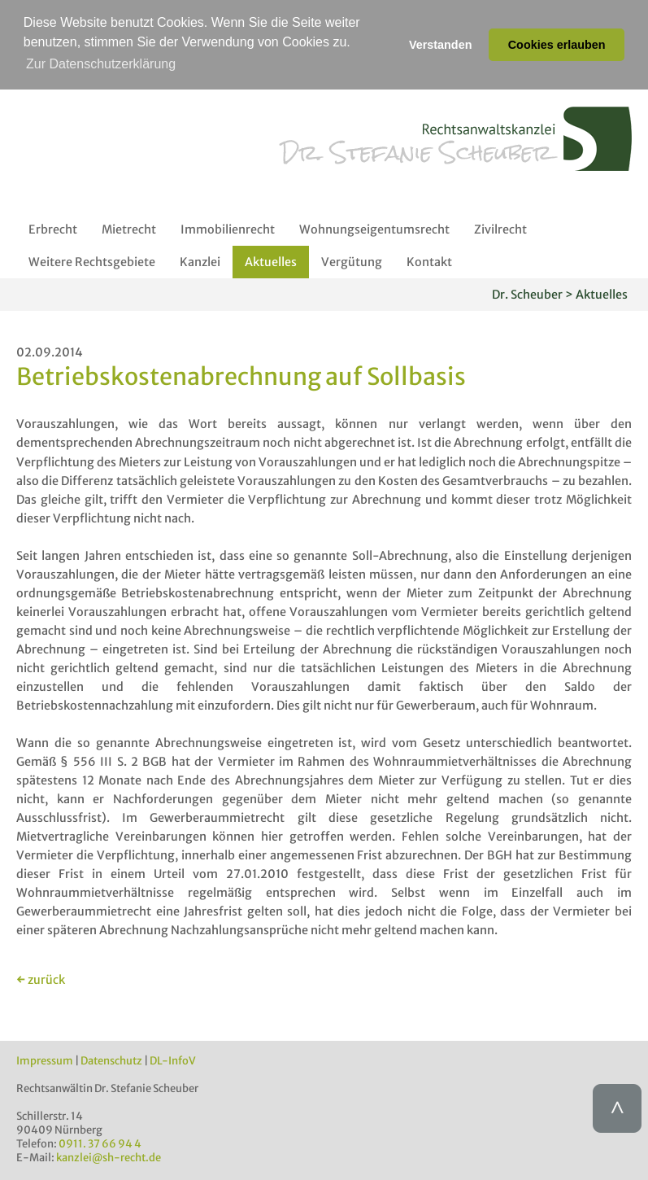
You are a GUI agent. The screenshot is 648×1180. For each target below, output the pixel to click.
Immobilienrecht (227, 229)
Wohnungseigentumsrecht (374, 229)
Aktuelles (271, 262)
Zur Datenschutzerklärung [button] (101, 64)
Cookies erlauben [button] (557, 44)
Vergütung (351, 262)
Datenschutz (111, 1060)
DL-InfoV (173, 1060)
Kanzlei (200, 262)
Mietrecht (129, 229)
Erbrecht (52, 229)
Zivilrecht (500, 229)
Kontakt (429, 262)
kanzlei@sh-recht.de (108, 1157)
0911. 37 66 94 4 (100, 1143)
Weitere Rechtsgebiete (91, 262)
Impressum (44, 1060)
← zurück (40, 979)
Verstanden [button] (440, 44)
